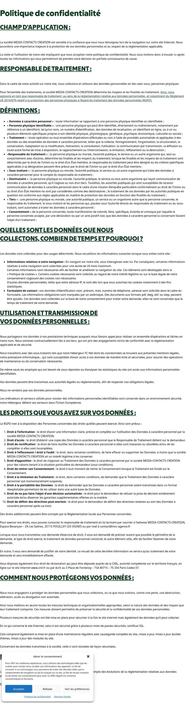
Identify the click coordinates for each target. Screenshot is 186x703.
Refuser (47, 689)
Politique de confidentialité (37, 696)
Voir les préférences (77, 689)
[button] (88, 656)
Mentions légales (62, 696)
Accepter (18, 689)
